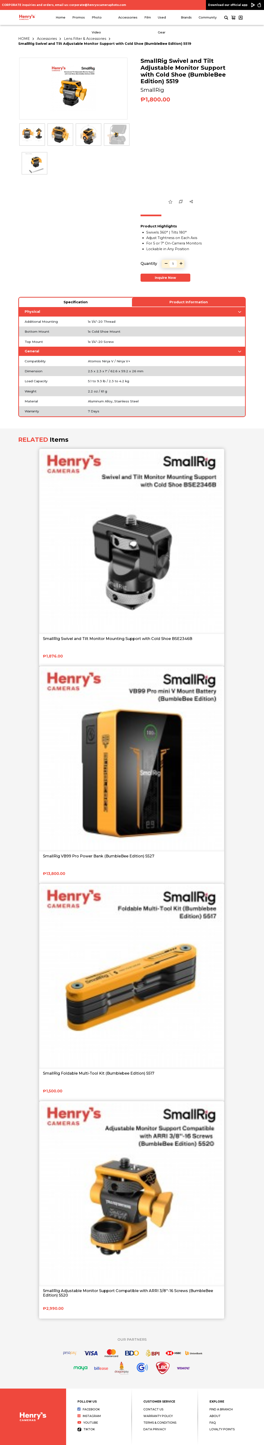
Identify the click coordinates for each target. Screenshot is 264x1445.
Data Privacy (154, 1429)
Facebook (88, 1409)
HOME (24, 39)
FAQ (212, 1422)
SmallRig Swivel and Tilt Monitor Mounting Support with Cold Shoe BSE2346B (117, 638)
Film (147, 17)
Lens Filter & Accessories (85, 39)
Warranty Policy (158, 1416)
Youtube (87, 1422)
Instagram (89, 1416)
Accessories (127, 17)
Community (208, 17)
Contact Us (153, 1409)
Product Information (188, 302)
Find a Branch (221, 1409)
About (215, 1416)
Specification (76, 302)
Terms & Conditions (159, 1422)
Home (60, 17)
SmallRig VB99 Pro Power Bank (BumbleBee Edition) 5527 (98, 856)
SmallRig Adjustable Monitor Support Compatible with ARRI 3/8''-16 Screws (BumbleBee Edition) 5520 (128, 1293)
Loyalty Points (222, 1429)
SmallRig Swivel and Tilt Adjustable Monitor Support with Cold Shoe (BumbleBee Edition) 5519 (104, 43)
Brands (186, 17)
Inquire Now (165, 278)
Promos (78, 17)
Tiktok (86, 1429)
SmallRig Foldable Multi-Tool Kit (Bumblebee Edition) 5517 (98, 1073)
